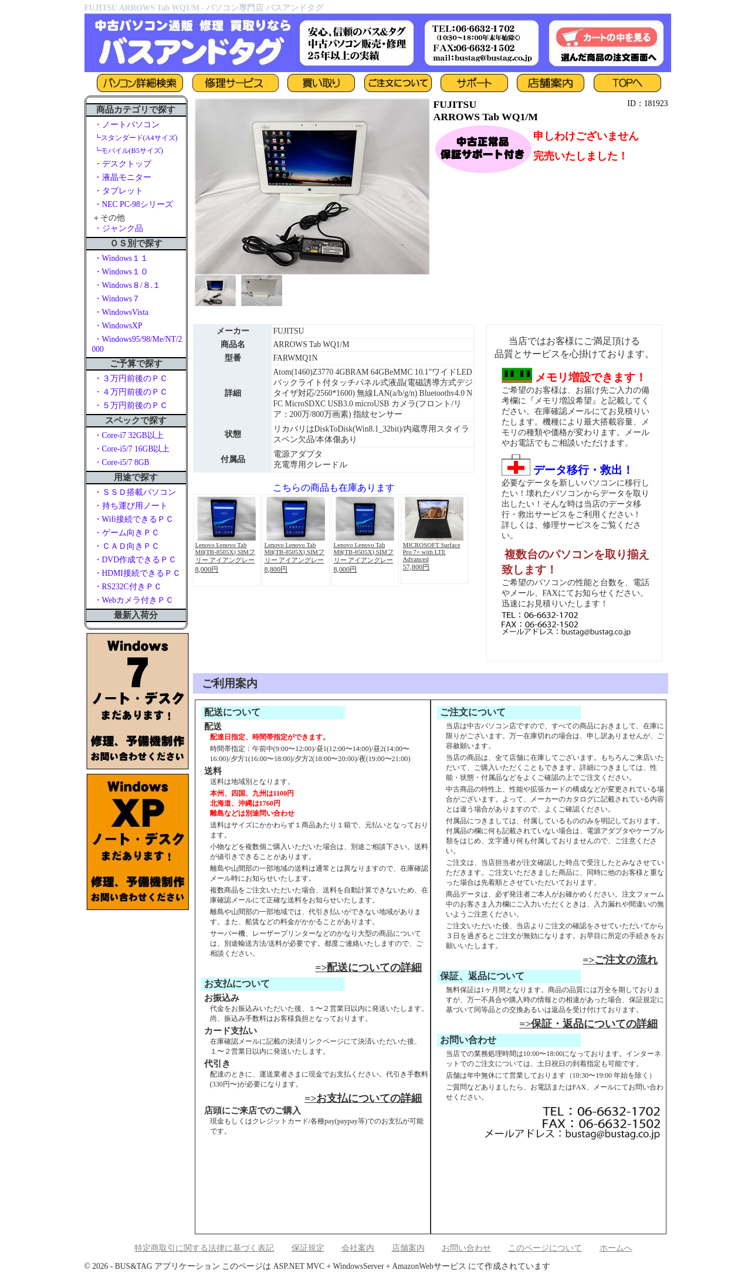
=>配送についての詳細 (368, 967)
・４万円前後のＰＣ (131, 392)
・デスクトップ (122, 163)
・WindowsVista (121, 312)
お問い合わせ (466, 1248)
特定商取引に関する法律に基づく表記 (204, 1248)
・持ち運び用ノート (131, 505)
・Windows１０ (121, 271)
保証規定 (308, 1248)
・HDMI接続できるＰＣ (137, 573)
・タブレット (118, 190)
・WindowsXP (118, 325)
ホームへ (616, 1248)
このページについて (545, 1248)
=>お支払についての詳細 (363, 1098)
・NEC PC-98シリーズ (133, 204)
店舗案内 (408, 1248)
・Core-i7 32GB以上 (129, 435)
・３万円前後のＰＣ (131, 378)
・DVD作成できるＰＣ (135, 559)
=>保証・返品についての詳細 (588, 1024)
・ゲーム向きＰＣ (127, 532)
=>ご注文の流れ (620, 960)
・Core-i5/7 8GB (122, 462)
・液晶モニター (122, 177)
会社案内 (357, 1248)
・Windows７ (117, 298)
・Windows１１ (121, 258)
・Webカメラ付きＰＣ (134, 600)
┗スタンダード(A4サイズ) (136, 138)
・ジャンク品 (118, 228)
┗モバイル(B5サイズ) (128, 151)
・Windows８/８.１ (127, 285)
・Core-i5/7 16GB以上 (132, 448)
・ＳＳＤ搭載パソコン (135, 492)
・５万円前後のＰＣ (131, 405)
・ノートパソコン (127, 124)
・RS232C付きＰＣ (128, 586)
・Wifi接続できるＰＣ (134, 519)
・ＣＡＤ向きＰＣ (127, 546)
